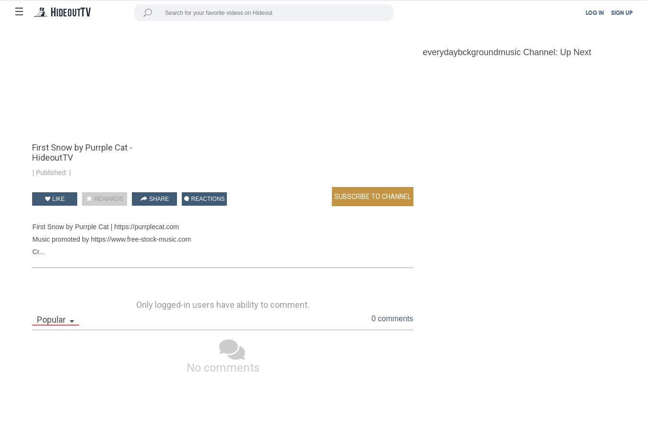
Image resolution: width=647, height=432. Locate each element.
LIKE (55, 199)
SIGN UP (622, 13)
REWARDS (104, 199)
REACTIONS (204, 199)
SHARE (155, 199)
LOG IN (595, 13)
